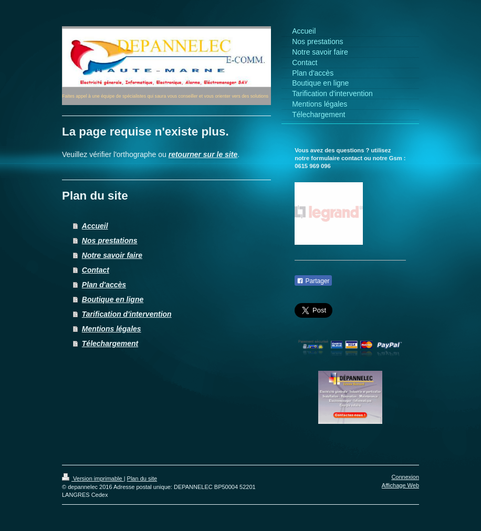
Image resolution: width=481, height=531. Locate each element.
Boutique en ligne (112, 299)
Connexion (405, 477)
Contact (95, 270)
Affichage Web (400, 485)
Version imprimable (93, 478)
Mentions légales (111, 329)
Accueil (95, 226)
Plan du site (142, 478)
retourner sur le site (203, 154)
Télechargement (110, 343)
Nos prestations (110, 240)
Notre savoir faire (112, 255)
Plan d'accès (104, 284)
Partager (313, 281)
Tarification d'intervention (127, 314)
